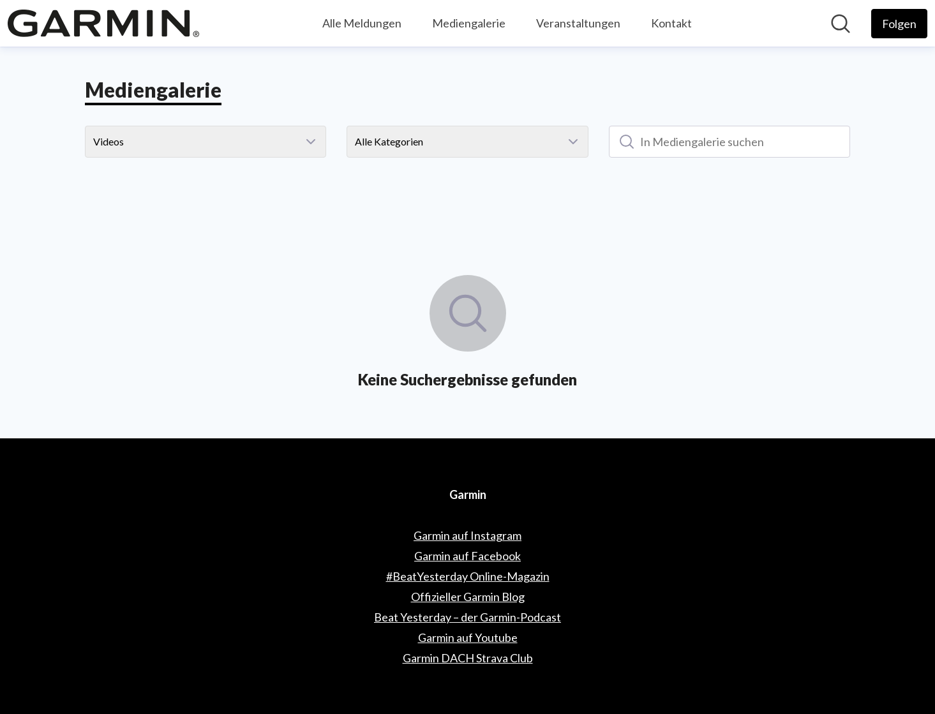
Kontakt (671, 23)
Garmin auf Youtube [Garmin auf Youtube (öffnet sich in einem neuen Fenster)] (468, 637)
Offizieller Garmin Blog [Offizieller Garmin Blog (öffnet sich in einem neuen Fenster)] (468, 597)
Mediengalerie (468, 23)
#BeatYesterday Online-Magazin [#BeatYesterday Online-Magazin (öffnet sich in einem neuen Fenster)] (468, 576)
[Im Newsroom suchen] (840, 23)
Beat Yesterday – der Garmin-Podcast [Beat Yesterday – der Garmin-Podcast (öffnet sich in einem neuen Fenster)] (467, 617)
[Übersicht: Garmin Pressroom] (103, 23)
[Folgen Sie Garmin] (899, 23)
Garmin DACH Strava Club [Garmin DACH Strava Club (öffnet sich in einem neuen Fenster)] (468, 658)
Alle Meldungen (361, 23)
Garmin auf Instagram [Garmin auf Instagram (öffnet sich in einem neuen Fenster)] (467, 535)
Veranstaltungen (578, 23)
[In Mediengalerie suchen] (730, 142)
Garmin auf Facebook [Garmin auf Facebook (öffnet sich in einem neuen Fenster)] (467, 556)
